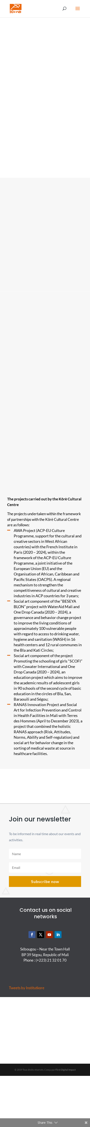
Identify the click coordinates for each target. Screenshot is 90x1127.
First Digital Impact (65, 1069)
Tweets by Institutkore (26, 988)
